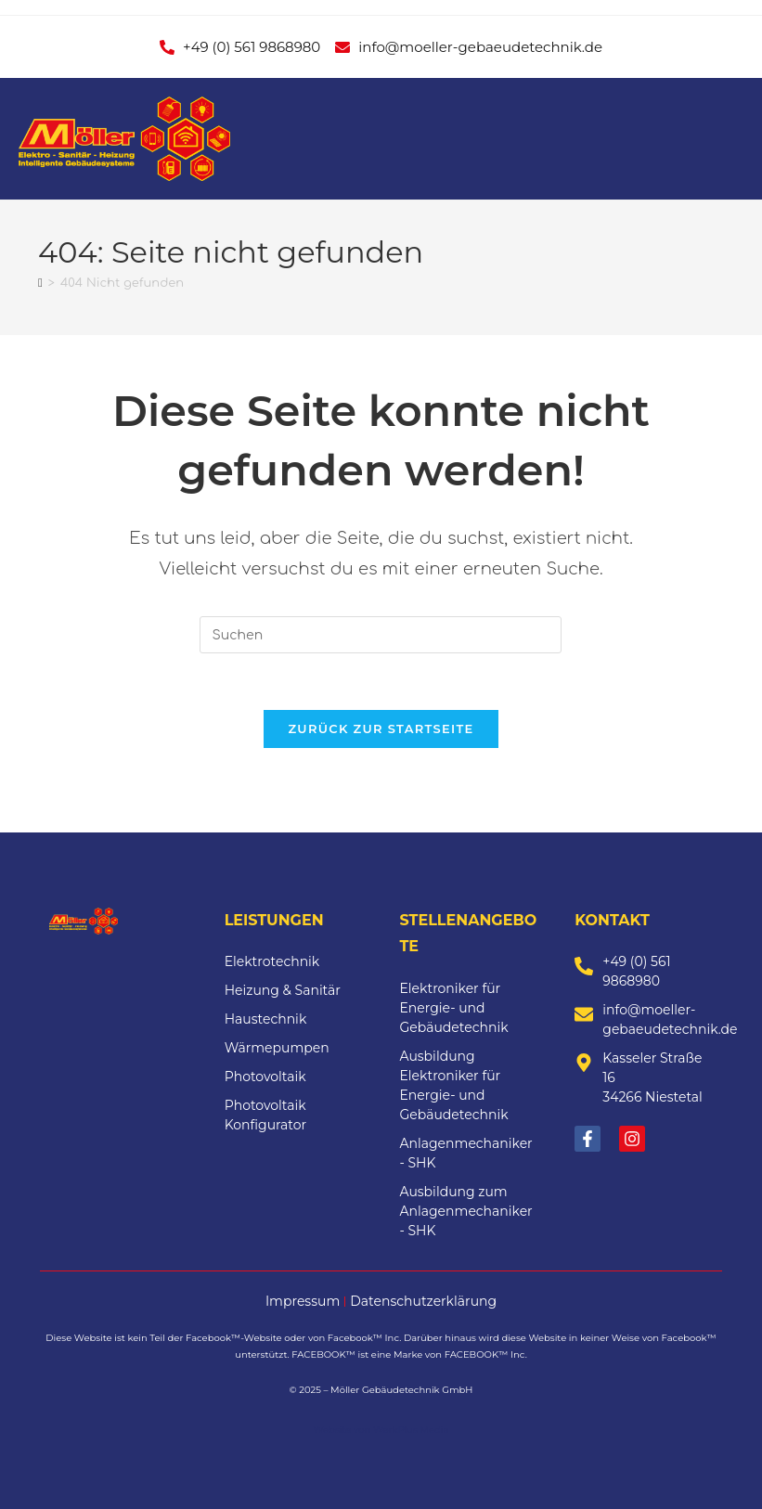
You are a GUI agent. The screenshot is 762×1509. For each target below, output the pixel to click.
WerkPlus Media (411, 1430)
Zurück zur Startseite (380, 728)
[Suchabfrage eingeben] (381, 634)
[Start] (40, 282)
